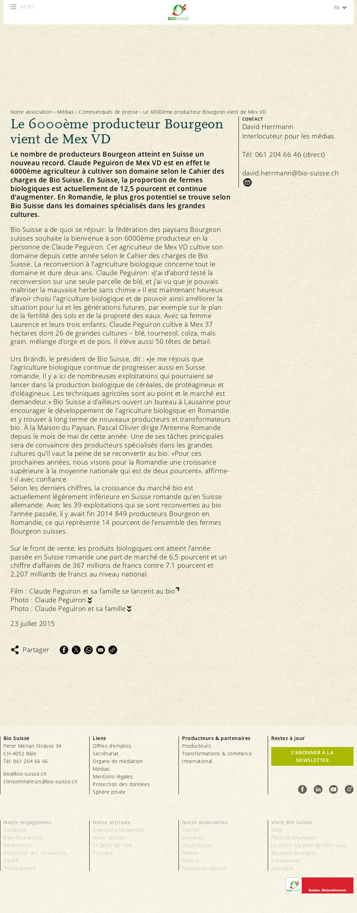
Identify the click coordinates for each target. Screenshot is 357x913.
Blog (276, 830)
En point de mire (112, 845)
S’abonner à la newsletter (312, 756)
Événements (286, 860)
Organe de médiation (118, 761)
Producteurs (196, 745)
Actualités (283, 868)
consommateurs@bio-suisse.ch (40, 781)
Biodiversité (17, 845)
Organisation (197, 845)
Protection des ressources (35, 853)
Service (190, 860)
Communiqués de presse (108, 111)
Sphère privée (109, 791)
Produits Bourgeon (293, 837)
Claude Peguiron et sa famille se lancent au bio (102, 591)
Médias (65, 111)
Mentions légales (113, 776)
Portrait (191, 830)
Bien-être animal (23, 837)
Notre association (31, 111)
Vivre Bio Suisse (291, 822)
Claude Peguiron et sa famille (80, 608)
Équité (11, 860)
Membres (193, 837)
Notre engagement (27, 822)
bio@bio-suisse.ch (24, 773)
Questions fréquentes (119, 830)
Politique (103, 853)
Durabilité (14, 830)
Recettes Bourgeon (294, 853)
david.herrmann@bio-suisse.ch (290, 173)
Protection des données (121, 784)
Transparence (19, 868)
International (197, 761)
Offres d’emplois (112, 745)
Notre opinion (109, 837)
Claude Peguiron (60, 600)
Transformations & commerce (217, 753)
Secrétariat (106, 753)
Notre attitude (111, 822)
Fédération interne (204, 868)
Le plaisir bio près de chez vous (308, 845)
